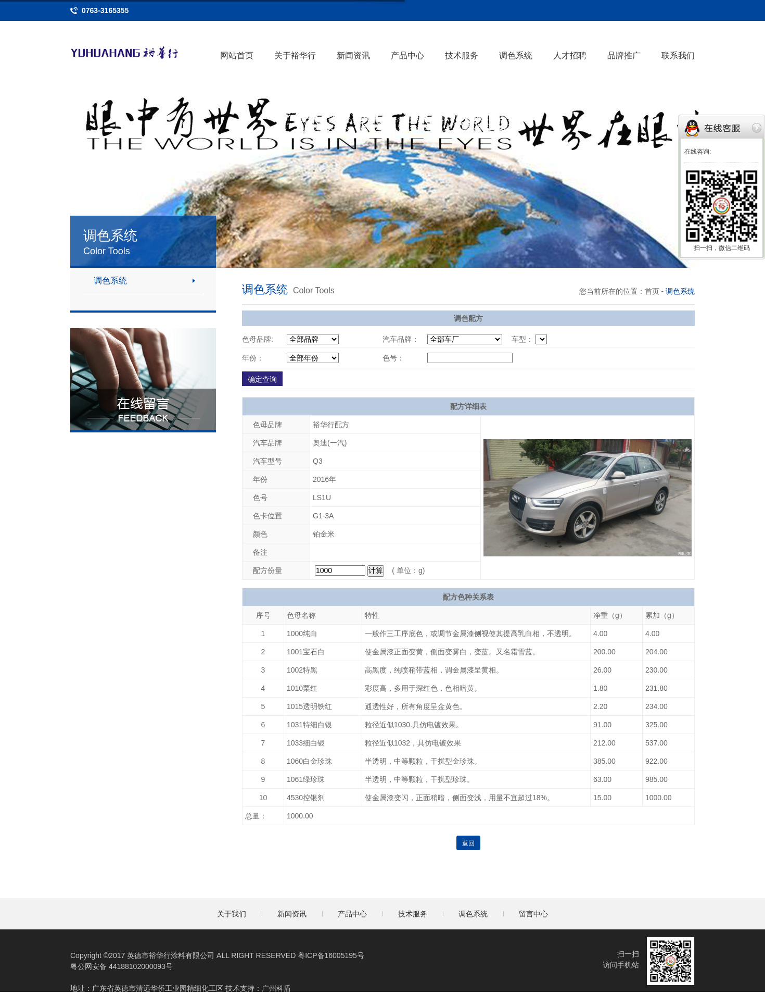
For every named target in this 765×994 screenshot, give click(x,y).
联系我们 (678, 55)
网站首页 (236, 55)
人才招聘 (569, 55)
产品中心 (407, 55)
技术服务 (461, 55)
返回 (468, 843)
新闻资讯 (353, 55)
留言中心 (533, 914)
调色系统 (515, 55)
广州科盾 (276, 988)
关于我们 (231, 914)
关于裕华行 (295, 55)
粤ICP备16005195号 (331, 955)
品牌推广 (624, 55)
